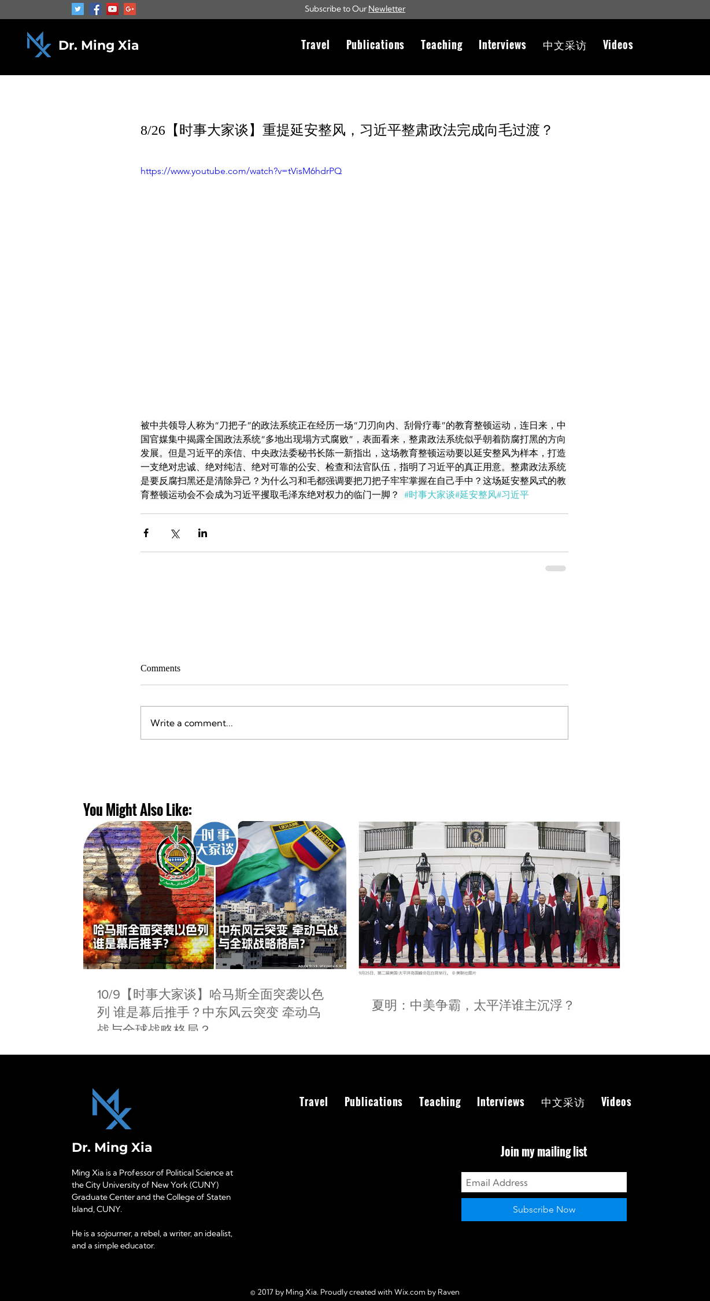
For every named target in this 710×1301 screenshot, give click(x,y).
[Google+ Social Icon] (130, 9)
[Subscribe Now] (544, 1209)
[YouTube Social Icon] (112, 9)
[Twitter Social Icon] (78, 9)
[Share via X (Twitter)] (174, 532)
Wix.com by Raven (427, 1291)
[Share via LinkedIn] (202, 532)
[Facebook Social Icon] (95, 9)
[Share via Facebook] (145, 532)
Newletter (386, 8)
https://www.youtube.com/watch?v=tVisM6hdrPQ (241, 170)
